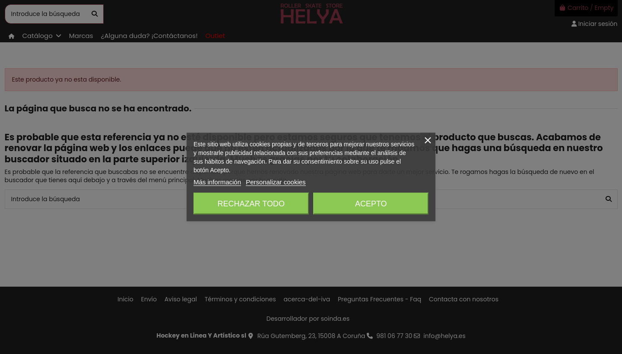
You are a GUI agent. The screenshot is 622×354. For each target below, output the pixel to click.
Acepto (371, 203)
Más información (217, 182)
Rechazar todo (251, 203)
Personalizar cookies (275, 182)
